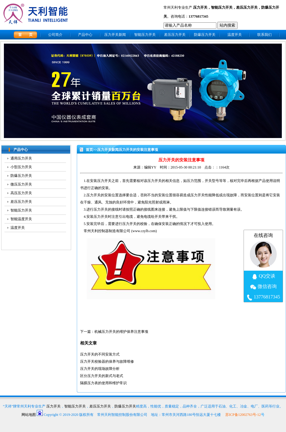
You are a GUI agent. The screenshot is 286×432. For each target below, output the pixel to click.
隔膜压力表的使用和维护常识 (103, 383)
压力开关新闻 (115, 35)
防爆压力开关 (204, 35)
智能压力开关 (222, 7)
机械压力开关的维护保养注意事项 (121, 332)
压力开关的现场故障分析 (100, 369)
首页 (89, 150)
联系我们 (264, 35)
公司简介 (55, 35)
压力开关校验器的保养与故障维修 (107, 361)
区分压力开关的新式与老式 (101, 376)
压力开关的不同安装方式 (100, 354)
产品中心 (85, 35)
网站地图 (29, 415)
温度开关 (234, 35)
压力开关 (200, 7)
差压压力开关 (247, 7)
